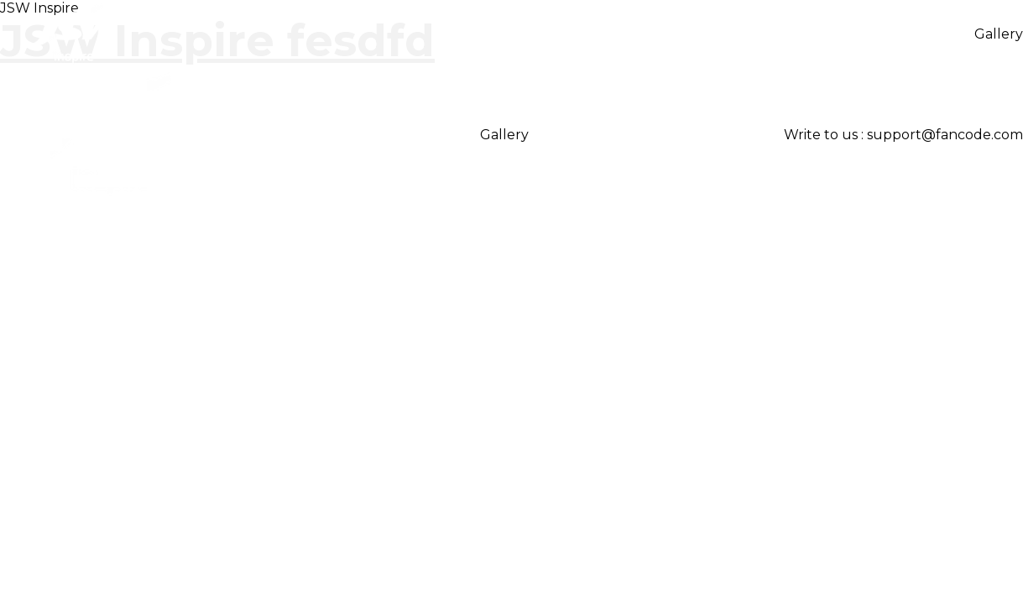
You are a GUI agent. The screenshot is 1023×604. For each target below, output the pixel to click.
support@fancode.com (945, 135)
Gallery (998, 34)
